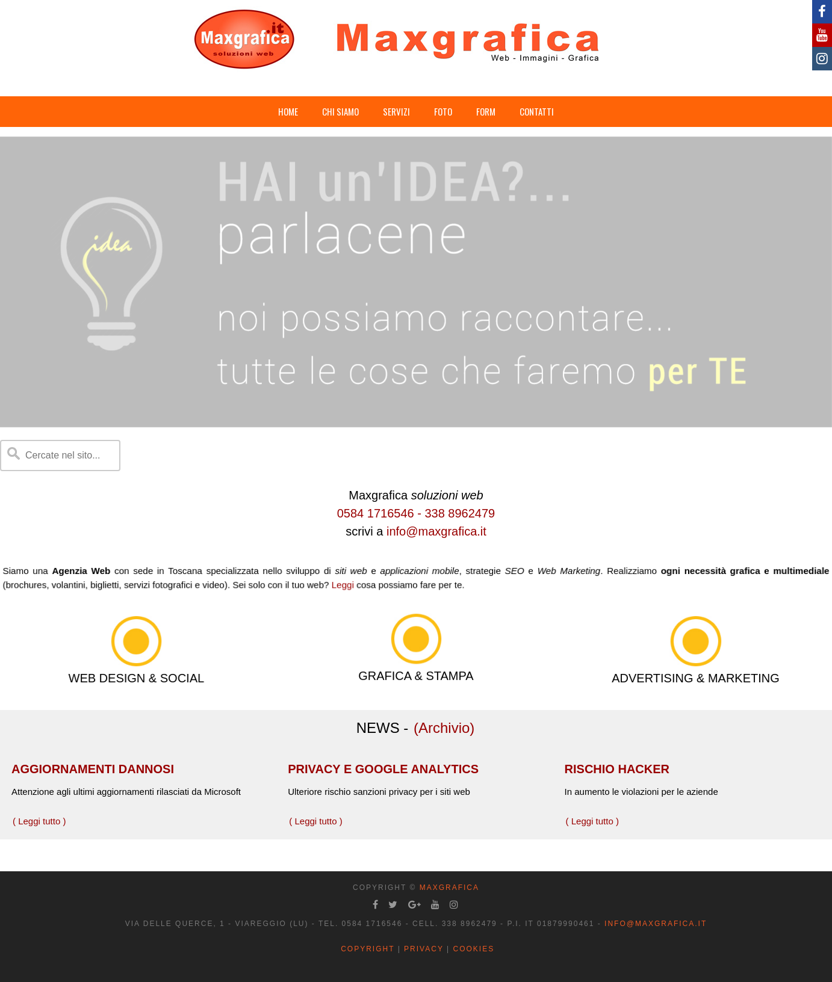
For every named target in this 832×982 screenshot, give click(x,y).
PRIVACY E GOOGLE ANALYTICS (383, 769)
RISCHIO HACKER (617, 769)
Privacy (424, 949)
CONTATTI (537, 111)
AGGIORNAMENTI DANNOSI (92, 769)
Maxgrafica (449, 887)
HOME (288, 111)
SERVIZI (396, 111)
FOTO (443, 111)
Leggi (348, 583)
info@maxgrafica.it (436, 531)
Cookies (473, 949)
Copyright (367, 949)
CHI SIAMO (340, 111)
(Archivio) (444, 728)
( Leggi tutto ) (39, 821)
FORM (485, 111)
